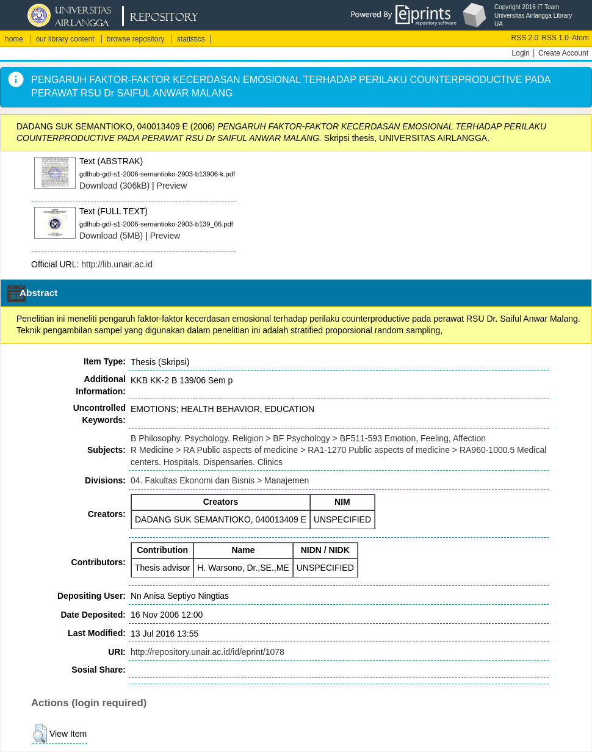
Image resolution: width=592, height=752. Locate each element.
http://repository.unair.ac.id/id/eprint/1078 (207, 652)
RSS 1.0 (555, 38)
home (14, 39)
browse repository (136, 39)
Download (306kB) (114, 185)
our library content (64, 39)
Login (521, 53)
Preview (172, 185)
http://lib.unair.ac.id (117, 264)
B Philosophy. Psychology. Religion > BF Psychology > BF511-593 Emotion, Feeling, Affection (308, 438)
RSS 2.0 (525, 38)
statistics (191, 39)
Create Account (563, 53)
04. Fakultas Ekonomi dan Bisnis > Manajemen (220, 480)
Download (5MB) (111, 235)
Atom (580, 38)
